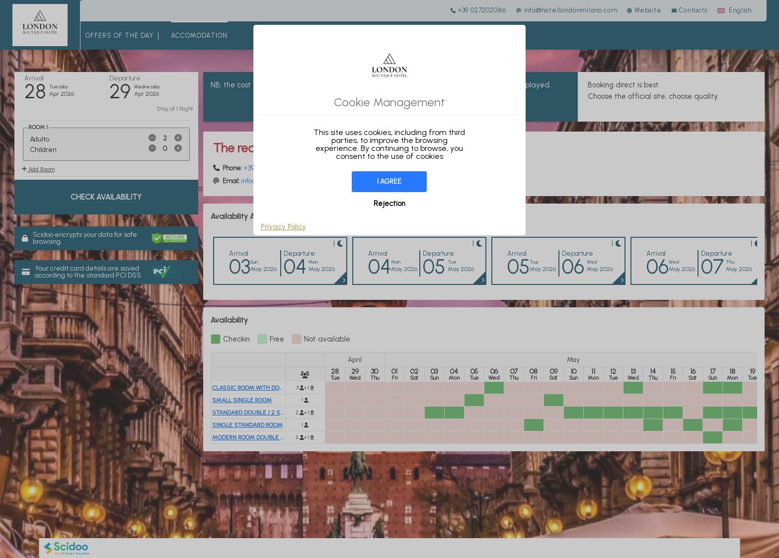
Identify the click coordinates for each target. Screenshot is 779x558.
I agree (389, 181)
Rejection (389, 203)
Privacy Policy (283, 226)
